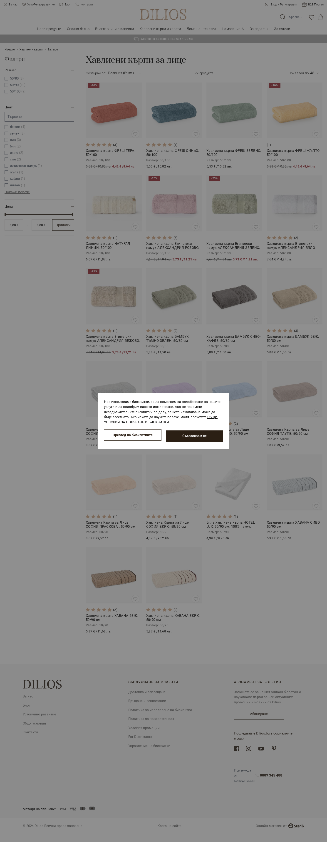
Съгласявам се (194, 436)
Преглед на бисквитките (133, 436)
